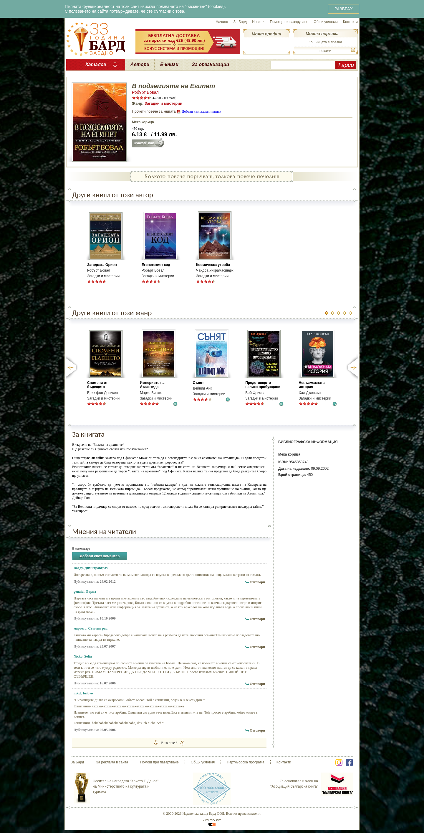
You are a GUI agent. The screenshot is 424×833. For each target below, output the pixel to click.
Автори (139, 64)
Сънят (198, 383)
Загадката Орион (102, 265)
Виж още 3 (169, 742)
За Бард (240, 22)
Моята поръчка (322, 33)
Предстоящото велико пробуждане (262, 385)
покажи (325, 51)
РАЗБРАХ (343, 8)
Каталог (95, 64)
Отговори (257, 582)
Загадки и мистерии (163, 103)
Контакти (350, 22)
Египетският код (156, 265)
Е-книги (169, 64)
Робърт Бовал (145, 92)
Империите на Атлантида (152, 385)
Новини (258, 22)
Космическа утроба (213, 265)
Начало (222, 22)
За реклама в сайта (112, 762)
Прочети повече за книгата (153, 111)
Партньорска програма (245, 762)
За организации (210, 64)
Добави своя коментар (100, 556)
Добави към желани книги (201, 111)
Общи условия (325, 22)
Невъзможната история (312, 385)
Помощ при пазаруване (289, 22)
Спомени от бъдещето (97, 385)
